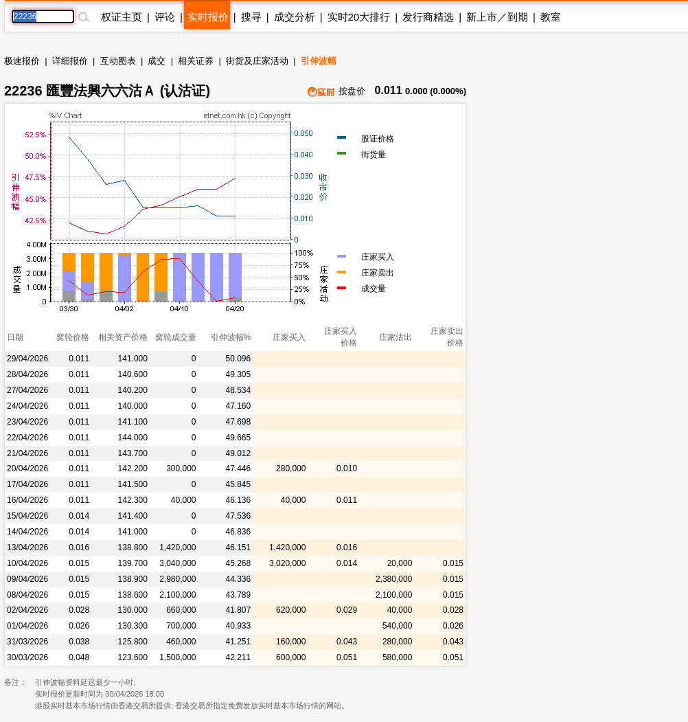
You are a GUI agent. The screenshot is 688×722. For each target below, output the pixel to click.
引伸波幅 (318, 61)
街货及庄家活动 (257, 61)
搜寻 (251, 17)
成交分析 (294, 17)
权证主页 (121, 17)
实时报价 (208, 17)
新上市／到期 (497, 17)
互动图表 (118, 61)
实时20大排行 (359, 17)
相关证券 (196, 61)
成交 (156, 61)
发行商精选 (428, 17)
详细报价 (70, 61)
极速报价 (22, 61)
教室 (550, 17)
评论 (164, 17)
